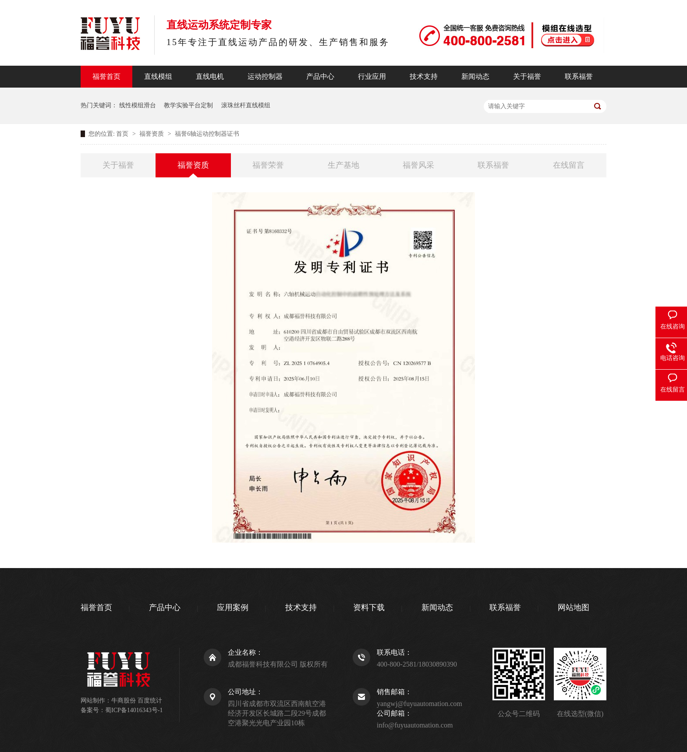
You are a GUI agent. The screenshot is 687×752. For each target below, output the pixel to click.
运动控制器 (265, 76)
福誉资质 (152, 134)
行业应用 (372, 76)
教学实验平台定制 (188, 105)
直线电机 (210, 76)
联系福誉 (579, 76)
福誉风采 (418, 165)
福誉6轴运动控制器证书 (207, 134)
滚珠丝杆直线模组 (245, 105)
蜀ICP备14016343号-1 (134, 710)
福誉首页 (106, 76)
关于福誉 (527, 76)
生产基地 (343, 165)
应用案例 (232, 607)
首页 (123, 134)
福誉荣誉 (268, 165)
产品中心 (320, 76)
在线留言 (568, 165)
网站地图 (573, 607)
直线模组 (158, 76)
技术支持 (424, 76)
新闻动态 (475, 76)
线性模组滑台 (137, 105)
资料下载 (369, 607)
